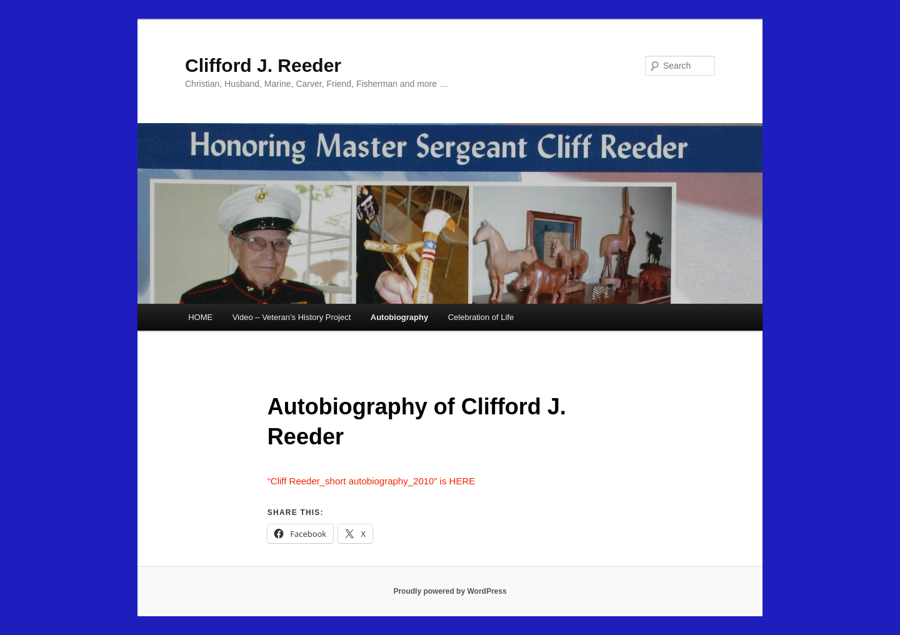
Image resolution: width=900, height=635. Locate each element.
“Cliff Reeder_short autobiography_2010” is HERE (371, 481)
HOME (200, 317)
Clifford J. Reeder (263, 65)
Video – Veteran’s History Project (291, 317)
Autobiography (399, 317)
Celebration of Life (481, 317)
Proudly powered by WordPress (449, 591)
